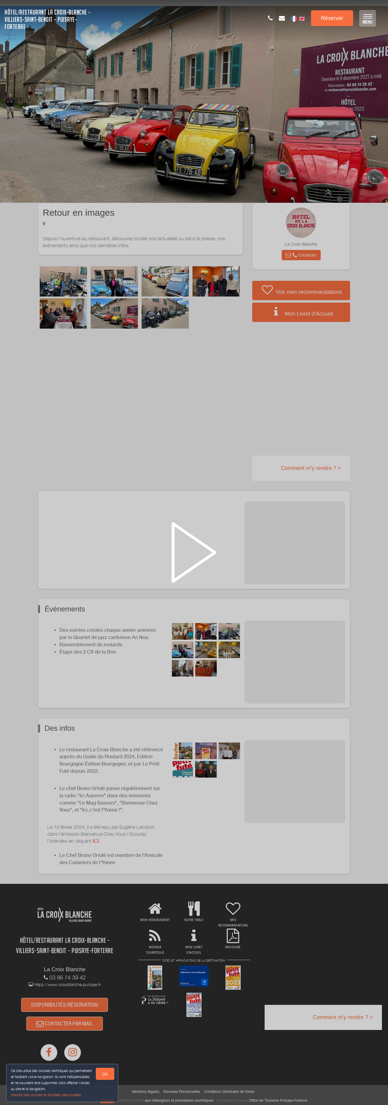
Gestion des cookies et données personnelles (46, 1095)
